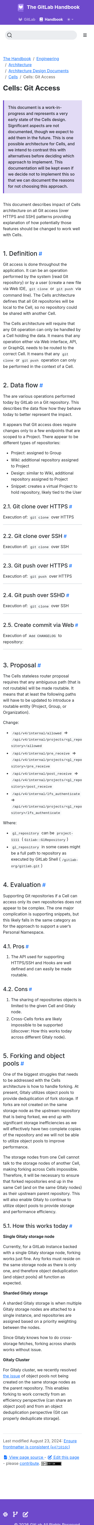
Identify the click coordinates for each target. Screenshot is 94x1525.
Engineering (47, 58)
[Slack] (5, 1514)
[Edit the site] (25, 1514)
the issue (11, 1375)
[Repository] (15, 1514)
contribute (29, 1463)
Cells (13, 76)
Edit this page (63, 1457)
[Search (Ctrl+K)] (41, 35)
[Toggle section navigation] (85, 35)
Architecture (20, 64)
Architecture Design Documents (39, 70)
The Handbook (17, 58)
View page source (23, 1457)
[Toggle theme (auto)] (70, 19)
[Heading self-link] (39, 253)
